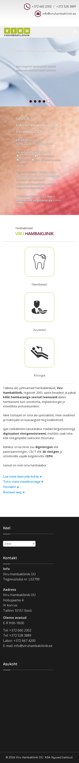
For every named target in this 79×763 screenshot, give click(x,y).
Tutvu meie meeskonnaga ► (23, 482)
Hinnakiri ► (11, 487)
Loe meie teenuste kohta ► (23, 477)
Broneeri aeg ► (14, 492)
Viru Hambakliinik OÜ (29, 757)
